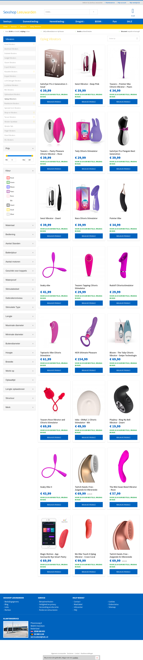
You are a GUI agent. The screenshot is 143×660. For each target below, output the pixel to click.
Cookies (112, 601)
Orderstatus (114, 604)
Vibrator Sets (8, 126)
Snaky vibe (45, 285)
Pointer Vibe (115, 218)
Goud (12, 210)
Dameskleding (31, 21)
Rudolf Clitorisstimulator (121, 285)
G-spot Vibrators (10, 67)
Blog (6, 604)
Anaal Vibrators (9, 44)
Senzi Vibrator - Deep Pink (87, 84)
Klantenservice (110, 3)
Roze (12, 196)
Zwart (12, 205)
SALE (129, 21)
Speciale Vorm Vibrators (12, 108)
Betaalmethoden (46, 601)
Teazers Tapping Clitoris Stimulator (86, 287)
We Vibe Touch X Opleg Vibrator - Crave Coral (85, 555)
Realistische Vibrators (11, 103)
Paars (12, 191)
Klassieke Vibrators (10, 72)
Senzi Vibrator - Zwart (50, 218)
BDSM (98, 21)
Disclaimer (70, 653)
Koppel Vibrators (10, 76)
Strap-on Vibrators (10, 112)
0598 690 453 (38, 631)
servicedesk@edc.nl (39, 637)
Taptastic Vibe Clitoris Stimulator (50, 354)
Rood (12, 178)
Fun (115, 21)
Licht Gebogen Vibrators (12, 81)
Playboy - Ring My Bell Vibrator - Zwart (120, 421)
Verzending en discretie (49, 607)
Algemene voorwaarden (58, 653)
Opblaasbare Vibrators (12, 94)
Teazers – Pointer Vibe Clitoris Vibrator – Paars (121, 85)
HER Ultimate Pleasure (86, 352)
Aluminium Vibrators (11, 49)
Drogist (79, 21)
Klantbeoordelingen (87, 653)
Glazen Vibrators (10, 62)
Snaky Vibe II (46, 487)
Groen (12, 182)
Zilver (12, 214)
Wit (11, 200)
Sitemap (112, 607)
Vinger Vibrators (9, 131)
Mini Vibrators (9, 90)
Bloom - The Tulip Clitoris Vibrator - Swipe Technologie (123, 354)
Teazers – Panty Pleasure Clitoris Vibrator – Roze (52, 152)
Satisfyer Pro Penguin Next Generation (122, 152)
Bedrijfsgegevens (12, 601)
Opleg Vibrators (10, 99)
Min (7, 160)
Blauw (12, 187)
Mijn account (121, 3)
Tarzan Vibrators (10, 117)
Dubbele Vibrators (10, 53)
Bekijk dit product (54, 102)
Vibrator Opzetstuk (10, 122)
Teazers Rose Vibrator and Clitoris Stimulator (52, 421)
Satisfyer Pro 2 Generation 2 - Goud (54, 85)
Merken (8, 610)
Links (7, 607)
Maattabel (78, 604)
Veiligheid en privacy (47, 604)
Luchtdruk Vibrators (11, 85)
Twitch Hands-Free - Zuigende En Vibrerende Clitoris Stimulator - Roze (122, 555)
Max (24, 160)
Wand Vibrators (9, 135)
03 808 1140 (37, 634)
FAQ (75, 610)
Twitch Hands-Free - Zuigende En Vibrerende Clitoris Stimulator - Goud (87, 488)
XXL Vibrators (8, 140)
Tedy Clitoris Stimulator (86, 151)
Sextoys (7, 21)
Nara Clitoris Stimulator (86, 218)
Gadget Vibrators (10, 58)
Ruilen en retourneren (48, 610)
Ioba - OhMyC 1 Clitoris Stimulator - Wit (85, 421)
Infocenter (78, 607)
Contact (77, 601)
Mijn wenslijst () (134, 3)
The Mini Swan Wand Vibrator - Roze (123, 488)
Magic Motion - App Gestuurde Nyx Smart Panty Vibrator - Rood (53, 555)
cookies (75, 658)
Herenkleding (57, 21)
